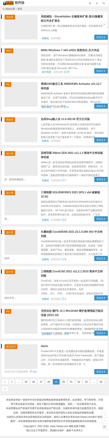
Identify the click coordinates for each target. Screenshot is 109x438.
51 (71, 383)
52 (78, 383)
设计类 (9, 155)
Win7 (9, 51)
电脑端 (45, 39)
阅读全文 (101, 38)
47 (41, 383)
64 (101, 383)
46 (33, 383)
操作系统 (46, 73)
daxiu (45, 348)
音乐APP (11, 348)
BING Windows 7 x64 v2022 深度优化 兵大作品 (71, 50)
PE (7, 85)
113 (70, 373)
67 (67, 73)
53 (86, 383)
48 (48, 383)
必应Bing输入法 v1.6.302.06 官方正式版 (66, 120)
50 (63, 383)
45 (26, 383)
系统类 (9, 17)
